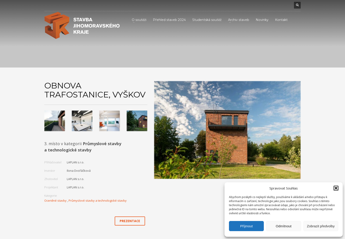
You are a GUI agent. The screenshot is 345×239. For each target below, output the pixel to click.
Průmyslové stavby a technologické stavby (98, 200)
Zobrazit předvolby (321, 226)
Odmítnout (283, 226)
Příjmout (246, 226)
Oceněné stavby (55, 200)
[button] (336, 188)
